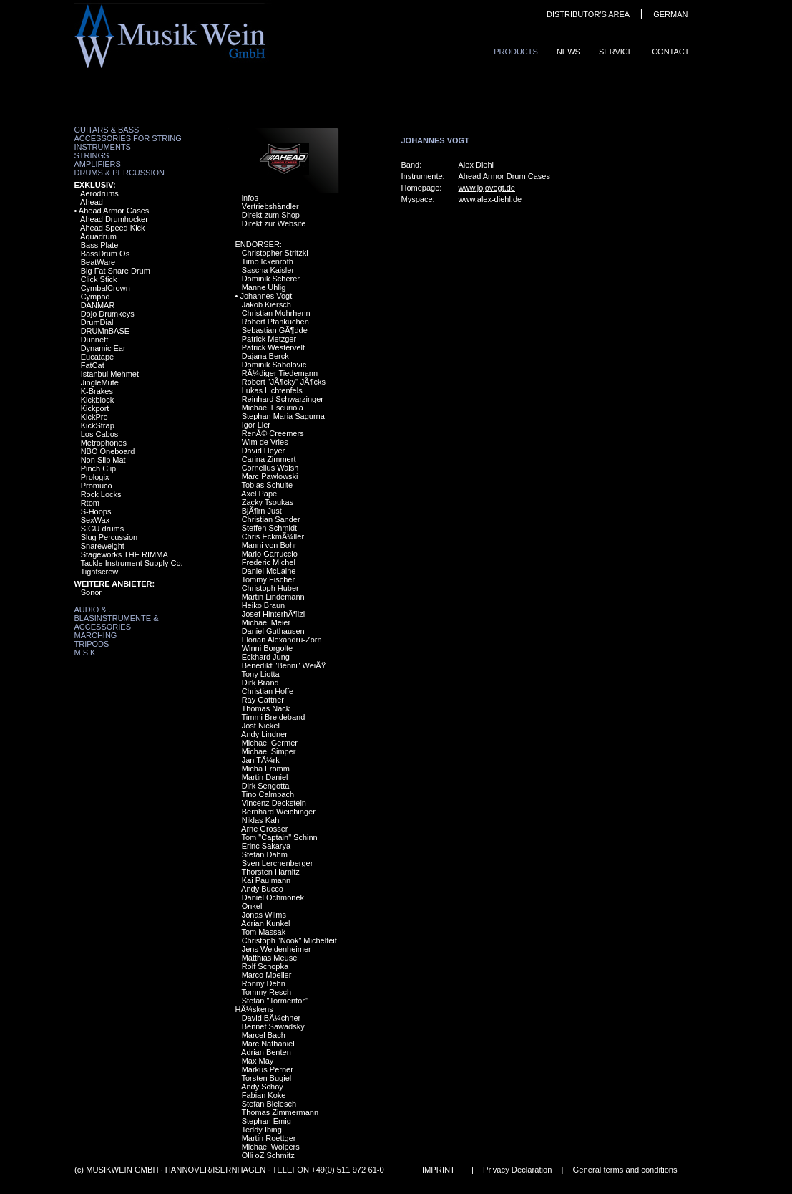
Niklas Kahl (261, 820)
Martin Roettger (269, 1138)
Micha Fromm (266, 768)
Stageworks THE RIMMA (124, 554)
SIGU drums (102, 528)
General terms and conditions (624, 1169)
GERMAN (670, 14)
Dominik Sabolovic (274, 364)
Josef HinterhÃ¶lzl (273, 614)
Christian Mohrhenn (276, 313)
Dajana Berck (265, 356)
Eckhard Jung (266, 657)
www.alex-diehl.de (490, 199)
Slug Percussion (109, 537)
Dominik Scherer (271, 278)
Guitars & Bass (107, 129)
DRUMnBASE (105, 331)
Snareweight (102, 545)
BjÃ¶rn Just (262, 510)
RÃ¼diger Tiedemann (280, 373)
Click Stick (99, 279)
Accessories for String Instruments (128, 142)
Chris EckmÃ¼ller (273, 536)
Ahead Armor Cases (114, 210)
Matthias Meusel (270, 957)
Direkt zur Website (274, 223)
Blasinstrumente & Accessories (116, 622)
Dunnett (95, 339)
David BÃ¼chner (271, 1018)
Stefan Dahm (265, 854)
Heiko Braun (263, 605)
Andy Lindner (264, 734)
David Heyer (263, 450)
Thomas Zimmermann (279, 1112)
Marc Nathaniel (268, 1043)
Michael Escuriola (272, 407)
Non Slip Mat (103, 460)
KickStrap (97, 425)
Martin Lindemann (273, 596)
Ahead (91, 202)
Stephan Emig (266, 1121)
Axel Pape (259, 493)
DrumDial (97, 322)
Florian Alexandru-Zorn (282, 639)
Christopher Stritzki (275, 253)
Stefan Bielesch (269, 1103)
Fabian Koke (264, 1095)
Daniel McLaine (269, 571)
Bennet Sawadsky (273, 1026)
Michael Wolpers (271, 1146)
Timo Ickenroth (267, 261)
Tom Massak (263, 932)
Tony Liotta (260, 674)
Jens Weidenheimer (276, 949)
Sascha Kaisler (268, 270)
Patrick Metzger (269, 338)
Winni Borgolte (267, 648)
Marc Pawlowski (270, 476)
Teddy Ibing (261, 1129)
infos (250, 197)
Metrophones (104, 442)
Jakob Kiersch (266, 304)
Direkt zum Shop (271, 215)
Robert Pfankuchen (275, 321)
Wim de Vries (265, 442)
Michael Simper (269, 751)
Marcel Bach (263, 1035)
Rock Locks (101, 494)
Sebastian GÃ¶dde (275, 330)
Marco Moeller (267, 975)
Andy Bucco (262, 889)
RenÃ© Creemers (273, 433)
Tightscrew (99, 571)
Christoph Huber (270, 588)
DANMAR (98, 305)
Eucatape (97, 356)
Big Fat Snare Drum (115, 270)
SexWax (95, 520)
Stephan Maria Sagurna (283, 416)
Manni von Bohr (269, 545)
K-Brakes (97, 391)
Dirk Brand (260, 682)
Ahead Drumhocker (114, 219)
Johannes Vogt (266, 296)
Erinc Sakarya (266, 846)
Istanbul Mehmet (110, 374)
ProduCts (516, 51)
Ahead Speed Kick (112, 227)
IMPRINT (437, 1169)
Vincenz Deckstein (274, 803)
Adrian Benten (266, 1052)
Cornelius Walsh (270, 467)
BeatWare (98, 262)
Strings (91, 155)
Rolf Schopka (265, 966)
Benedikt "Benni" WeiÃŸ (284, 665)
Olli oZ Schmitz (268, 1155)
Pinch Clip (99, 468)
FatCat (92, 365)
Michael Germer (270, 742)
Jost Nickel (261, 725)
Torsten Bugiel (266, 1078)
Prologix (95, 477)
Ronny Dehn (263, 983)
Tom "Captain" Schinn (279, 837)
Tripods (91, 644)
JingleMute (100, 382)
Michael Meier (266, 622)
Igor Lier (256, 424)
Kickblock (97, 399)
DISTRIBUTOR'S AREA (588, 14)
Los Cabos (100, 434)
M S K (85, 652)
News (568, 51)
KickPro (94, 417)
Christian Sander (271, 519)
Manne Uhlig (264, 287)
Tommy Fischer (268, 579)
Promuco (96, 485)
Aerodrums (99, 193)
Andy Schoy (262, 1086)
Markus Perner (267, 1069)
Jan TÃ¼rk (261, 760)
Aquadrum (98, 236)
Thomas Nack (265, 708)
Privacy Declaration (517, 1169)
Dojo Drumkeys (108, 313)
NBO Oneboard (108, 451)
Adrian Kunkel (265, 923)
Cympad (95, 296)
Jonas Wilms (264, 914)
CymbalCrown (105, 288)
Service (616, 51)
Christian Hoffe (268, 691)
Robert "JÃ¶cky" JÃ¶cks (284, 381)
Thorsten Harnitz (270, 871)
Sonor (91, 592)
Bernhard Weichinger (279, 811)
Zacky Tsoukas (268, 502)
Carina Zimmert (269, 459)
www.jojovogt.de (487, 187)
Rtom (90, 503)
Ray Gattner (263, 699)
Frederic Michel (268, 562)
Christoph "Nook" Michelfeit (289, 940)
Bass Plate (100, 245)
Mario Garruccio (270, 553)
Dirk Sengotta (266, 785)
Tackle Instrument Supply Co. (131, 563)
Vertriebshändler (270, 206)
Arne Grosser (264, 828)
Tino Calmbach (267, 794)
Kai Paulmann (266, 880)
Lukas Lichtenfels (272, 390)
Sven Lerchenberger (277, 863)
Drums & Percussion (119, 172)
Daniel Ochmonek (273, 897)
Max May (258, 1060)
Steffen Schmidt (269, 528)
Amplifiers (97, 164)
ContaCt (670, 51)
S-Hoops (96, 511)
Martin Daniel (265, 777)
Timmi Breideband (273, 717)
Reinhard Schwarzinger (282, 399)
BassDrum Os (105, 253)
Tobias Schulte (267, 485)
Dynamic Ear (103, 348)
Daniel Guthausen (273, 631)
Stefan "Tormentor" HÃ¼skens (271, 1005)
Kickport (95, 408)
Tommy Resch (266, 992)
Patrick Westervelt (273, 347)
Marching (95, 635)
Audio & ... (94, 609)
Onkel (252, 906)
